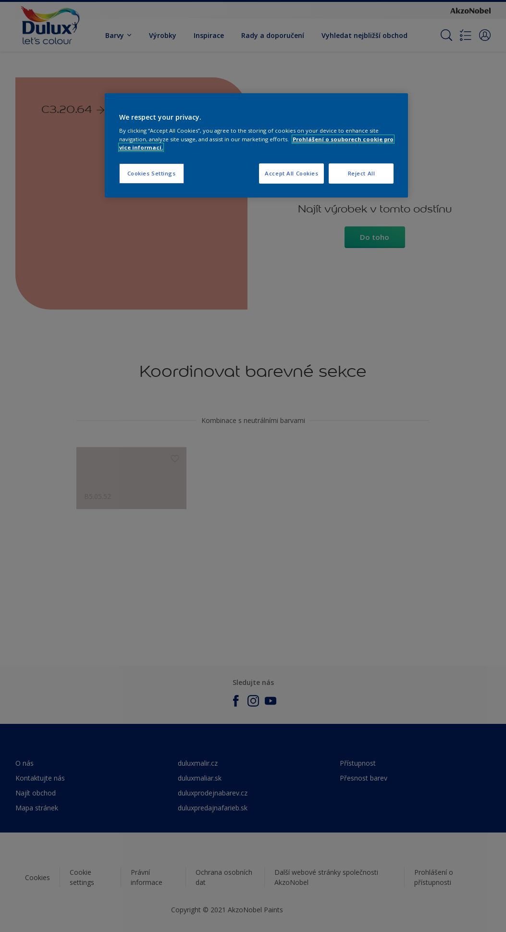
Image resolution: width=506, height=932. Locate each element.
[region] (256, 145)
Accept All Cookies (291, 173)
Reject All (361, 173)
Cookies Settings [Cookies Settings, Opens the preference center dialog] (151, 173)
